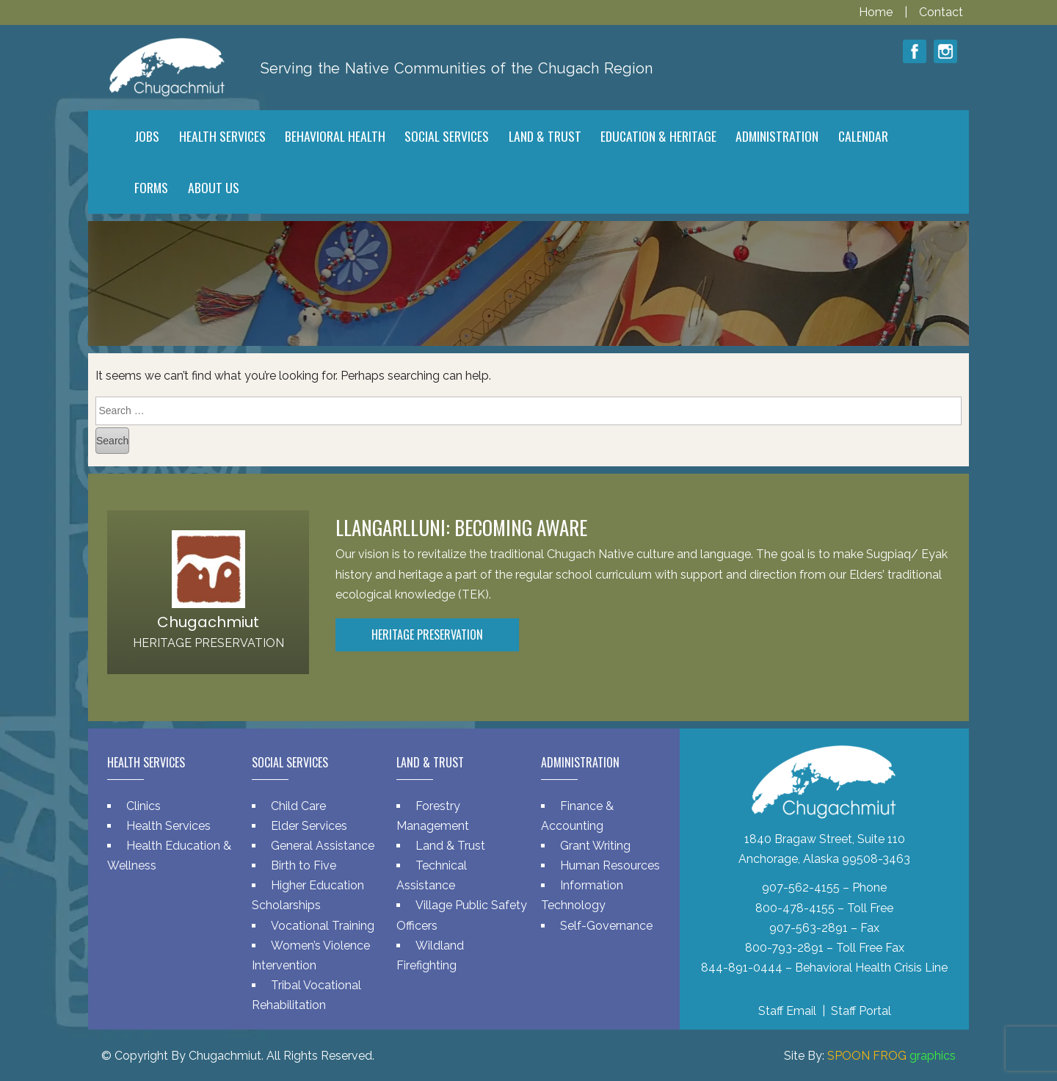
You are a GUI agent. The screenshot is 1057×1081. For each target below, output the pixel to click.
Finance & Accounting (577, 816)
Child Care (298, 806)
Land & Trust (450, 846)
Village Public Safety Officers (461, 915)
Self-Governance (606, 926)
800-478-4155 (795, 908)
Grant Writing (595, 846)
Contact (941, 12)
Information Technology (582, 895)
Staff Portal (861, 1011)
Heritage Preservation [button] (427, 634)
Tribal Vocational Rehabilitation (306, 995)
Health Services (168, 826)
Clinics (143, 806)
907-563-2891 (808, 928)
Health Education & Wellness (169, 855)
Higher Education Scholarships (308, 895)
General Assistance (322, 846)
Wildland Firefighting (430, 955)
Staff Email (787, 1011)
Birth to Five (303, 865)
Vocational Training (322, 926)
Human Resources (610, 865)
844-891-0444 (741, 968)
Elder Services (309, 826)
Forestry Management (432, 816)
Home (877, 12)
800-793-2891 (784, 948)
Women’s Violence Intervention (311, 955)
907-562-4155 (801, 887)
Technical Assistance (431, 875)
